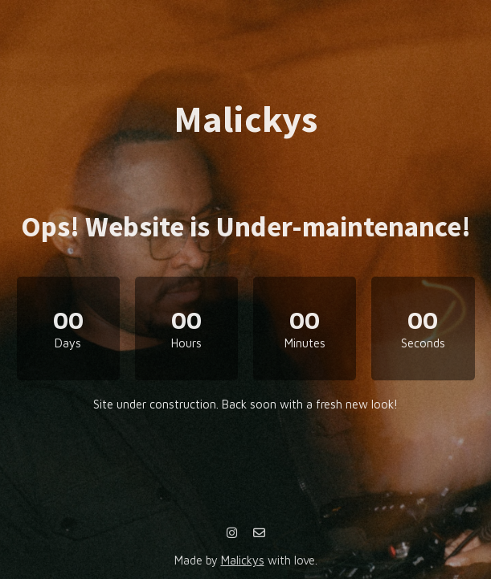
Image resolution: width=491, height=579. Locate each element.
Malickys (242, 560)
